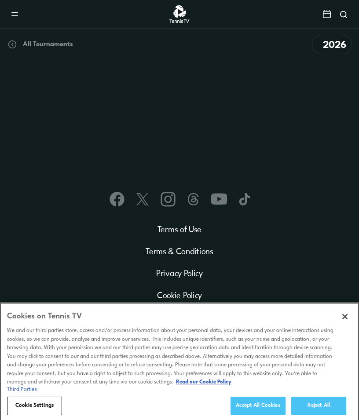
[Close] (345, 318)
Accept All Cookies (258, 407)
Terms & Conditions (179, 252)
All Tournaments (40, 44)
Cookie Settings (34, 407)
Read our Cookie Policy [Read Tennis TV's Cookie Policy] (203, 384)
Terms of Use (179, 230)
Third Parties (22, 391)
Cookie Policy (179, 296)
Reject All (319, 407)
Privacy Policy (179, 274)
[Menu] (14, 14)
